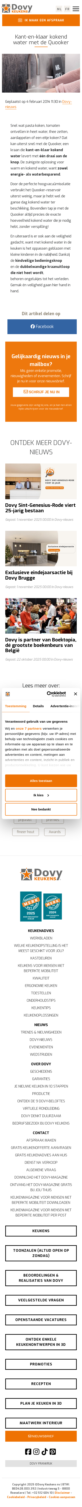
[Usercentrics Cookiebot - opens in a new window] (49, 694)
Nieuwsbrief (41, 1436)
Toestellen (41, 993)
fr (67, 9)
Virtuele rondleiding (41, 1108)
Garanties (41, 1079)
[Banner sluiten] (75, 693)
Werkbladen (41, 938)
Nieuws (41, 1025)
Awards (55, 832)
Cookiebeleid (16, 1497)
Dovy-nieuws (41, 1039)
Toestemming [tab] (15, 706)
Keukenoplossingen (41, 1015)
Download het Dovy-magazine (41, 1177)
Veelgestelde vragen (41, 1300)
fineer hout (25, 832)
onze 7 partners (29, 728)
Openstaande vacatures (41, 1320)
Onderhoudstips (41, 1000)
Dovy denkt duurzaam (41, 1116)
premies (52, 819)
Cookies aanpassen (62, 1497)
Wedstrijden (41, 1054)
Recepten (41, 1384)
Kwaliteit (41, 978)
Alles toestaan (41, 781)
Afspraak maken (41, 1140)
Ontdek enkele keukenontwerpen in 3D (41, 1342)
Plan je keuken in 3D (41, 1403)
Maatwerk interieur (41, 1423)
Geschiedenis (41, 1071)
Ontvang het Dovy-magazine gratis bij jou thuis (41, 1187)
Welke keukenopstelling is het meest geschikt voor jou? (41, 948)
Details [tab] (38, 706)
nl (59, 9)
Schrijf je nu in (42, 401)
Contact (41, 1133)
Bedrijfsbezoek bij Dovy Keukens (41, 1123)
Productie (41, 1093)
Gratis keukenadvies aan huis (41, 1155)
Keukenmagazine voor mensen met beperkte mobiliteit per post (41, 1213)
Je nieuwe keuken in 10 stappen (41, 1086)
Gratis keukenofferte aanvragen (41, 1147)
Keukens (41, 1231)
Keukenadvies (41, 931)
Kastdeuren (41, 958)
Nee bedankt (41, 809)
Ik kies (41, 795)
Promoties (41, 1364)
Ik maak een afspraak (40, 20)
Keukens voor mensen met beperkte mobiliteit (41, 968)
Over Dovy (41, 1064)
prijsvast (25, 819)
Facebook (42, 326)
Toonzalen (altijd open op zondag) (41, 1253)
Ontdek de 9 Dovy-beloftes (41, 1101)
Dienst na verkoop (41, 1162)
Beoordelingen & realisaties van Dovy (41, 1278)
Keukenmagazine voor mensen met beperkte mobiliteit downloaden (41, 1200)
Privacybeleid (36, 1497)
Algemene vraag (41, 1170)
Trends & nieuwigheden (41, 1032)
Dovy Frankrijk (41, 1463)
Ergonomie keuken (41, 985)
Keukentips (41, 1008)
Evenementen (41, 1047)
